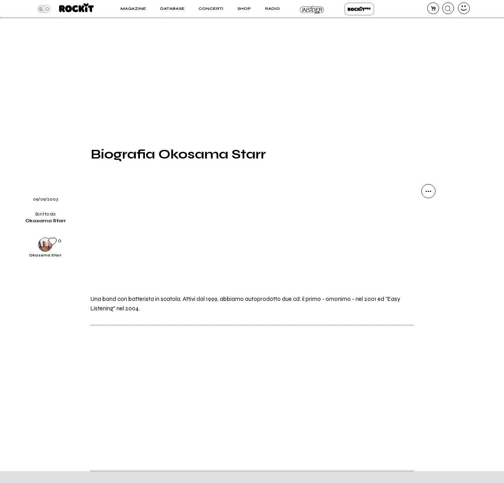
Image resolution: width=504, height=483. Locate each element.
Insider (312, 9)
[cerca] (448, 8)
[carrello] (433, 8)
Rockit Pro (359, 9)
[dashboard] (464, 8)
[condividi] (428, 191)
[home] (76, 9)
